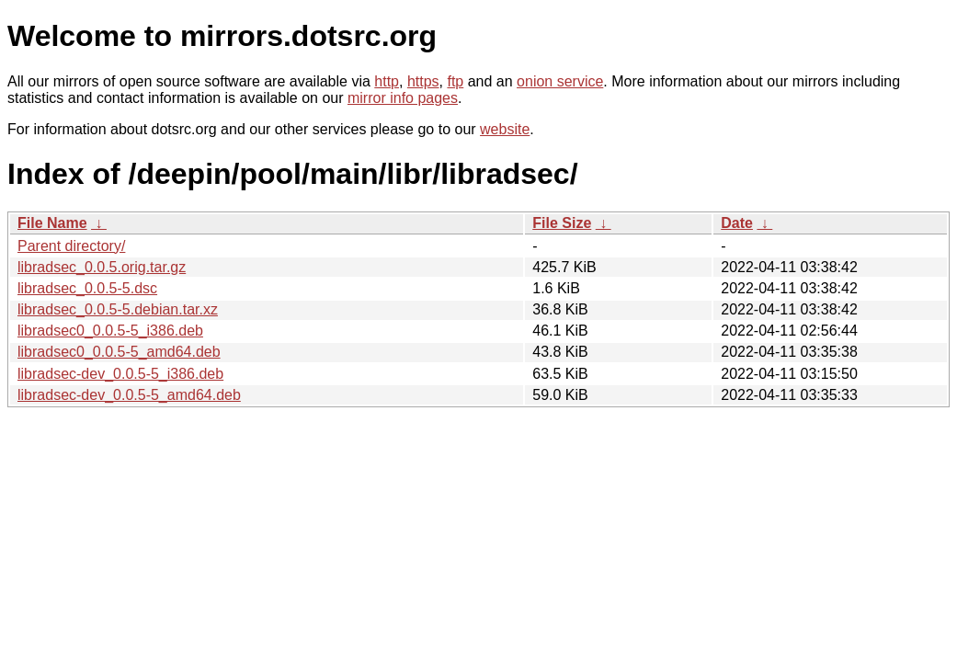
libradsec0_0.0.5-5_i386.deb (110, 330)
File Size (561, 223)
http (386, 81)
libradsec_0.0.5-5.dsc (87, 288)
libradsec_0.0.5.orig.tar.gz (101, 267)
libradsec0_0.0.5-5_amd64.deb (119, 352)
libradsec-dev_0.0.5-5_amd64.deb (129, 395)
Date (737, 223)
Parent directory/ (71, 246)
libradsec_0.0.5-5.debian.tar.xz (117, 309)
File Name (52, 223)
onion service (560, 81)
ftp (455, 81)
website (505, 129)
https (423, 81)
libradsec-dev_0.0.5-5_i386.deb (120, 374)
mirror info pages (402, 98)
